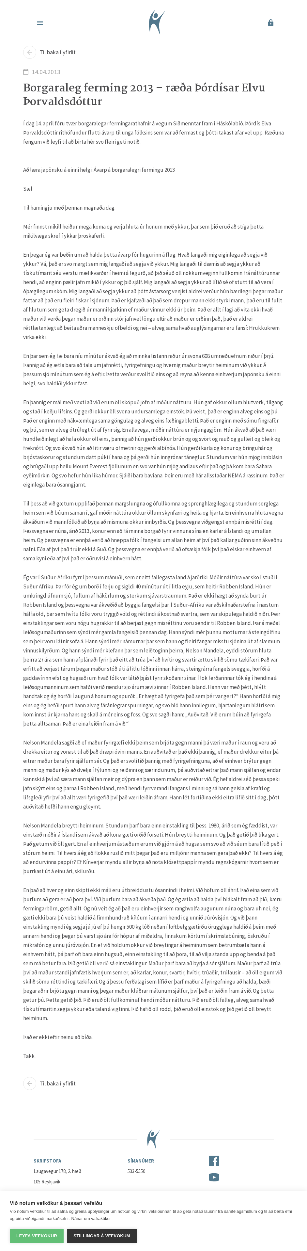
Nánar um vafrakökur (91, 1218)
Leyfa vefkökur (36, 1235)
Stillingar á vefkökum (101, 1235)
